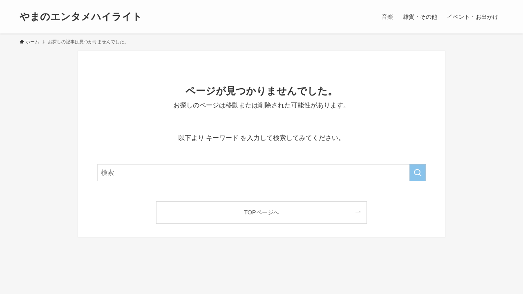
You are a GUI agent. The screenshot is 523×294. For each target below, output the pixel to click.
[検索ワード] (261, 172)
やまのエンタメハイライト (81, 17)
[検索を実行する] (417, 172)
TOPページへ (261, 212)
